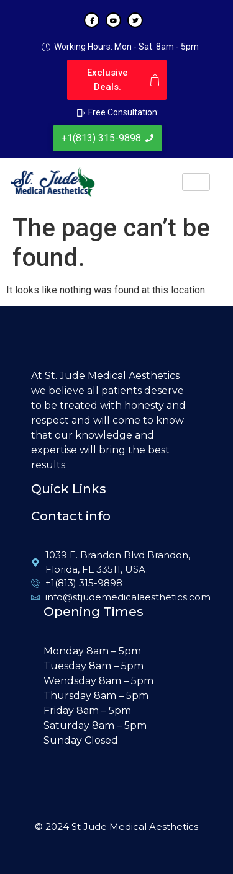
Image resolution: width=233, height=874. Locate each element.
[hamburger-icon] (196, 182)
